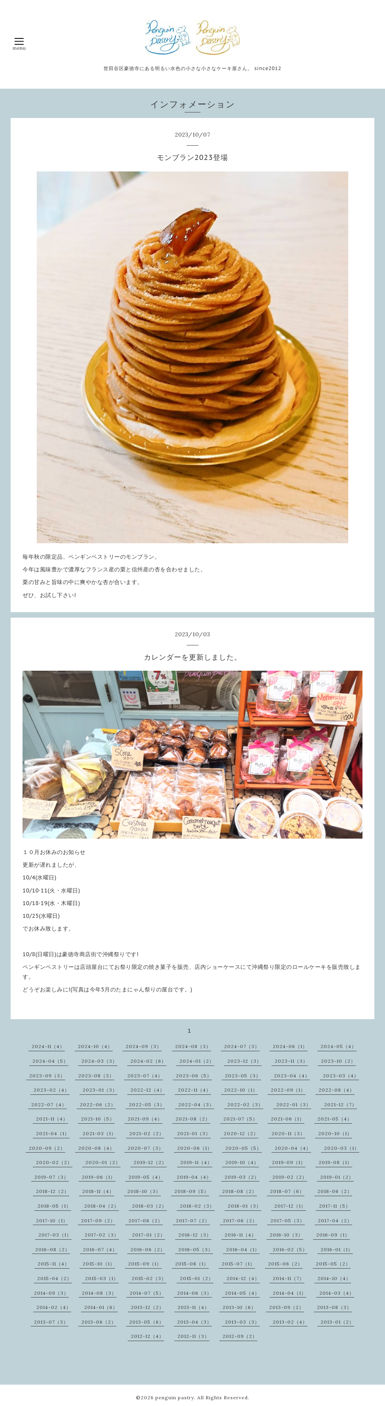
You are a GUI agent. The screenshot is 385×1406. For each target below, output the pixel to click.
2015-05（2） (333, 1264)
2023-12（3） (244, 1061)
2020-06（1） (194, 1148)
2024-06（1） (290, 1046)
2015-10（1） (99, 1264)
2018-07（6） (287, 1191)
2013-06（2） (98, 1322)
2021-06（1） (287, 1119)
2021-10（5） (98, 1119)
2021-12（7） (340, 1104)
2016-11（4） (241, 1235)
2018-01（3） (244, 1206)
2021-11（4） (52, 1119)
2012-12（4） (147, 1336)
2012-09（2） (240, 1336)
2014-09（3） (51, 1293)
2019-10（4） (242, 1162)
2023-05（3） (243, 1076)
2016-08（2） (52, 1249)
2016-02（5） (290, 1249)
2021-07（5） (240, 1119)
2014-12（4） (243, 1278)
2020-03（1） (341, 1148)
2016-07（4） (100, 1249)
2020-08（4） (96, 1148)
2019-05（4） (145, 1177)
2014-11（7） (288, 1278)
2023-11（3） (291, 1061)
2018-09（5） (191, 1191)
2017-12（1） (290, 1206)
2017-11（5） (335, 1206)
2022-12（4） (147, 1090)
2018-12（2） (52, 1191)
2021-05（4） (334, 1119)
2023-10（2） (338, 1061)
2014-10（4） (334, 1278)
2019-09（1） (289, 1162)
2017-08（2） (145, 1220)
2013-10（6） (239, 1307)
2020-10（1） (335, 1133)
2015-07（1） (238, 1264)
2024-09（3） (144, 1046)
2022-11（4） (194, 1090)
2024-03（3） (99, 1061)
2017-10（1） (52, 1220)
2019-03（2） (242, 1177)
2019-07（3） (51, 1177)
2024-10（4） (95, 1046)
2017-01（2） (148, 1235)
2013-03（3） (242, 1322)
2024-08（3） (193, 1046)
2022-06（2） (98, 1104)
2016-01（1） (337, 1249)
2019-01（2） (337, 1177)
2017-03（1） (55, 1235)
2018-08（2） (239, 1191)
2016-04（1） (243, 1249)
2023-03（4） (341, 1076)
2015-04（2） (54, 1278)
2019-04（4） (194, 1177)
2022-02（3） (245, 1104)
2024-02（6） (148, 1061)
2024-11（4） (48, 1046)
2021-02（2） (146, 1133)
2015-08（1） (192, 1264)
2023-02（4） (52, 1090)
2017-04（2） (335, 1220)
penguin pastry (174, 1397)
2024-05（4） (339, 1046)
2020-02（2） (54, 1162)
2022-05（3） (147, 1104)
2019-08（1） (335, 1162)
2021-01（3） (194, 1133)
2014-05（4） (242, 1293)
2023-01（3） (100, 1090)
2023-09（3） (47, 1076)
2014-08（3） (99, 1293)
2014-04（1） (289, 1293)
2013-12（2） (147, 1307)
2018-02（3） (197, 1206)
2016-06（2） (147, 1249)
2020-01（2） (103, 1162)
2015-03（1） (102, 1278)
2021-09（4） (145, 1119)
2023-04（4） (292, 1076)
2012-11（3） (193, 1336)
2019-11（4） (196, 1162)
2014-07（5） (147, 1293)
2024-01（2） (196, 1061)
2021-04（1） (53, 1133)
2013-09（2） (286, 1307)
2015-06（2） (285, 1264)
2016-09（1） (333, 1235)
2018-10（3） (144, 1191)
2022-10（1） (241, 1090)
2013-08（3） (334, 1307)
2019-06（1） (98, 1177)
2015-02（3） (149, 1278)
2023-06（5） (194, 1076)
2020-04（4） (293, 1148)
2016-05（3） (195, 1249)
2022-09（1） (288, 1090)
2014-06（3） (194, 1293)
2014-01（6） (101, 1307)
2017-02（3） (102, 1235)
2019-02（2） (289, 1177)
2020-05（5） (243, 1148)
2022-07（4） (49, 1104)
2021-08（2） (193, 1119)
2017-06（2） (240, 1220)
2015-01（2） (196, 1278)
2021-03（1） (99, 1133)
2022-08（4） (337, 1090)
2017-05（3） (287, 1220)
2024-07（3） (242, 1046)
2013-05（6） (146, 1322)
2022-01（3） (293, 1104)
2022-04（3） (196, 1104)
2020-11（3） (288, 1133)
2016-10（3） (286, 1235)
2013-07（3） (51, 1322)
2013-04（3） (194, 1322)
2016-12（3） (194, 1235)
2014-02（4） (53, 1307)
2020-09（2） (47, 1148)
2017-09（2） (98, 1220)
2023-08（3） (96, 1076)
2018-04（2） (101, 1206)
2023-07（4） (145, 1076)
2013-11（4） (193, 1307)
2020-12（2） (241, 1133)
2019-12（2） (150, 1162)
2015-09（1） (145, 1264)
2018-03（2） (149, 1206)
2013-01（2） (337, 1322)
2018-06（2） (334, 1191)
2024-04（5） (50, 1061)
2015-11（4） (54, 1264)
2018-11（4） (98, 1191)
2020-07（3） (146, 1148)
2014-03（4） (336, 1293)
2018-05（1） (54, 1206)
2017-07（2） (193, 1220)
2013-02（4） (290, 1322)
